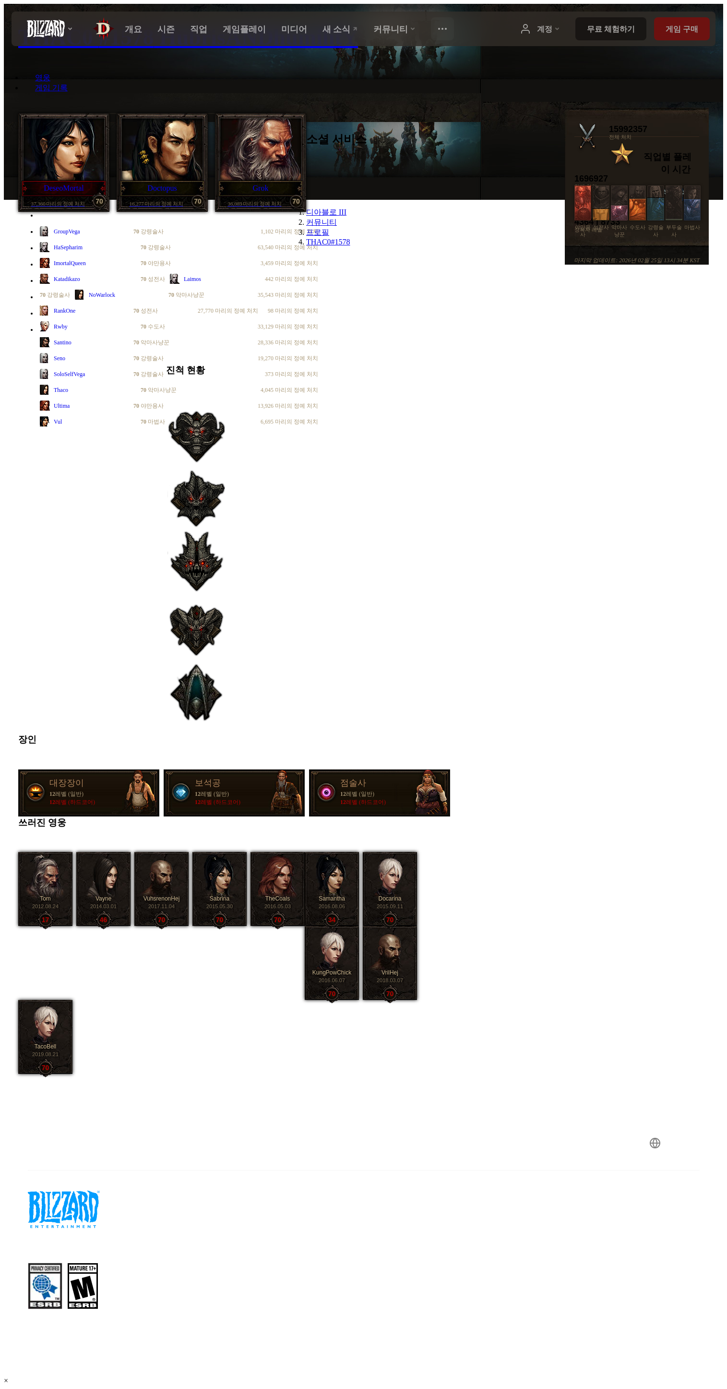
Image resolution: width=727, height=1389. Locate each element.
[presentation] (47, 29)
